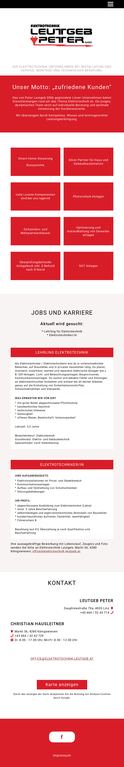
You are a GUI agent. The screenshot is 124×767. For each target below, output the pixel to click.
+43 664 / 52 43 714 (94, 612)
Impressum (62, 755)
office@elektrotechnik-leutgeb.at (56, 551)
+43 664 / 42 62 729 (29, 635)
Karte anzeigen (62, 684)
